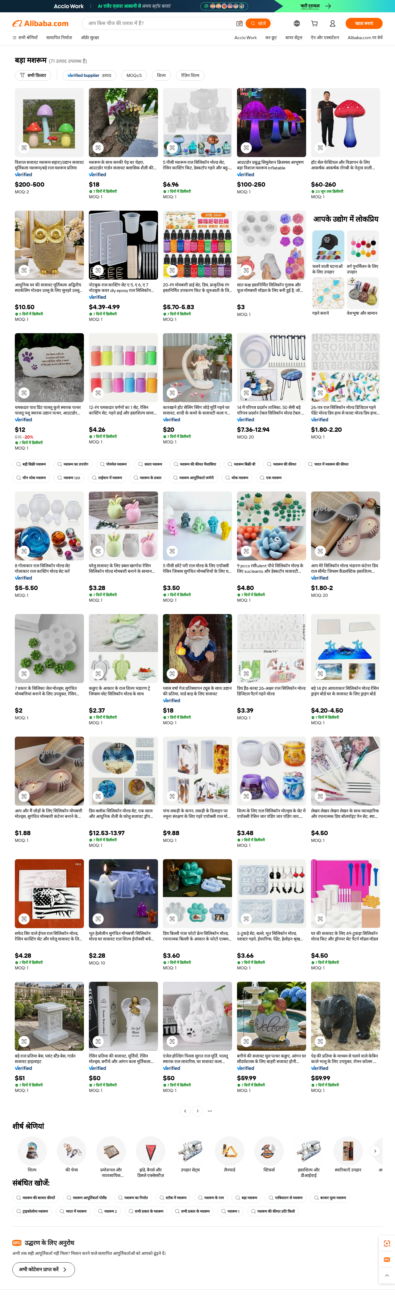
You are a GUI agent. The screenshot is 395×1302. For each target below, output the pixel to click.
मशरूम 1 (230, 1211)
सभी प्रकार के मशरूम (146, 1211)
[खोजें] (258, 23)
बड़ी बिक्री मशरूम (31, 464)
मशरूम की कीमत (281, 464)
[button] (239, 23)
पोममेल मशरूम (113, 464)
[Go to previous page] (185, 1111)
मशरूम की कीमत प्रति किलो (273, 1211)
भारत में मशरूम (73, 1211)
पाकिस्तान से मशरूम (285, 1197)
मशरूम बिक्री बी (241, 464)
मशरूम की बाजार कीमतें (35, 1197)
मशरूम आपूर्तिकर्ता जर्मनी (193, 477)
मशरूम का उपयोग (72, 464)
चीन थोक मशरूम (31, 477)
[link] (387, 1243)
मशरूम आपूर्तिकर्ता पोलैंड (86, 1197)
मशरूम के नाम (211, 1197)
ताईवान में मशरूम (107, 477)
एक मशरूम (270, 477)
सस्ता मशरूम (150, 464)
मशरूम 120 (68, 477)
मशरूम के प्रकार (147, 477)
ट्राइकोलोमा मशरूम (32, 1211)
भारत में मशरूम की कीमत (328, 464)
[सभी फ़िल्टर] (33, 75)
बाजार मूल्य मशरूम (330, 1197)
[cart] (315, 24)
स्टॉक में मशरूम (173, 1197)
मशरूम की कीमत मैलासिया (195, 464)
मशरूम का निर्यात (133, 1197)
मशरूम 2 (107, 1211)
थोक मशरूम (236, 477)
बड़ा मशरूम (246, 1197)
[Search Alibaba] (159, 23)
